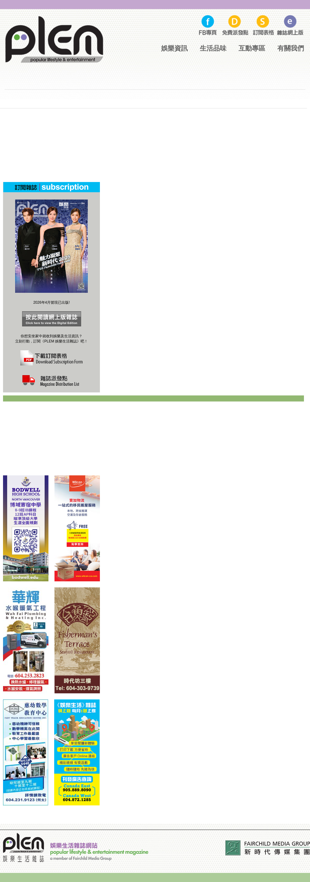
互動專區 (252, 48)
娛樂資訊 (174, 48)
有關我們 (290, 48)
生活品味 (213, 48)
